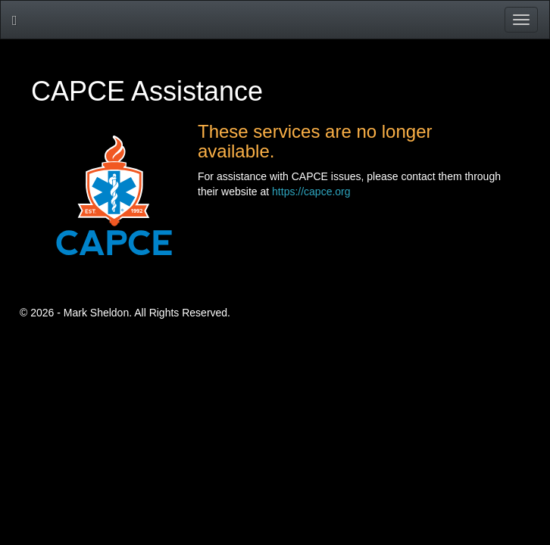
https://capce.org (311, 191)
